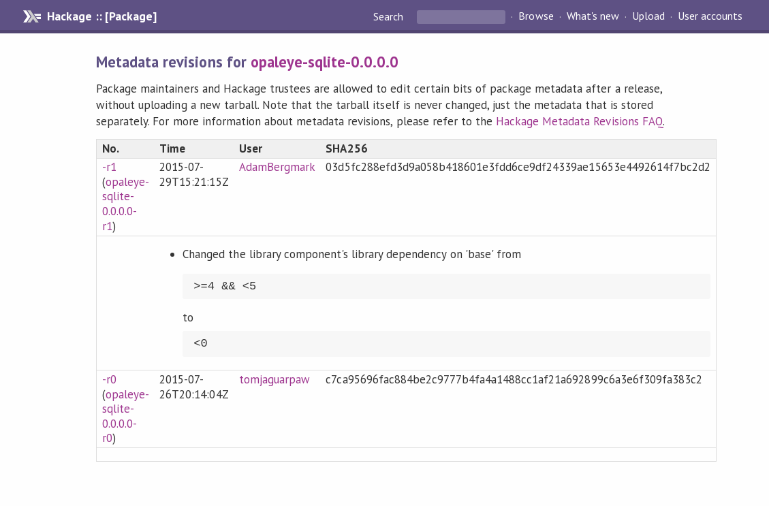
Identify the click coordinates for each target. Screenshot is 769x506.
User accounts (710, 16)
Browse (535, 16)
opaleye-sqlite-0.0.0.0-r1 (125, 204)
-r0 (109, 379)
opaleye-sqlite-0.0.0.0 (325, 62)
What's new (593, 16)
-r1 (109, 166)
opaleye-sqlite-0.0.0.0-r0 (125, 416)
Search (389, 16)
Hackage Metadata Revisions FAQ (579, 121)
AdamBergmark (277, 166)
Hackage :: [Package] (101, 16)
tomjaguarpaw (274, 379)
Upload (648, 16)
